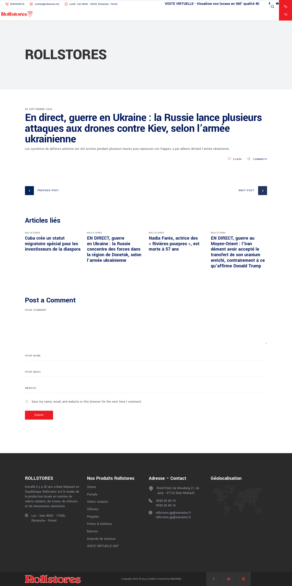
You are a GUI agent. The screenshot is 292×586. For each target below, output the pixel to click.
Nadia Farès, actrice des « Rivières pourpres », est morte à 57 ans (174, 243)
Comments (257, 159)
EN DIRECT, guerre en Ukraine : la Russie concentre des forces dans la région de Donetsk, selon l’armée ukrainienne (114, 249)
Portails (92, 494)
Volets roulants (97, 502)
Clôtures (93, 509)
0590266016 (17, 4)
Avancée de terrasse (101, 538)
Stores (91, 487)
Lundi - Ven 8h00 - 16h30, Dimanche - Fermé (93, 4)
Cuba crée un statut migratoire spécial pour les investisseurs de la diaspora (52, 243)
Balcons (92, 531)
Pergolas (93, 516)
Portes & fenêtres (99, 524)
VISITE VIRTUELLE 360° (103, 546)
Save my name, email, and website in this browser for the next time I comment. (86, 401)
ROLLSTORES (32, 232)
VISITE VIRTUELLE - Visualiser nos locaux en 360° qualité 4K (212, 3)
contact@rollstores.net (47, 4)
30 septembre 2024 (38, 109)
